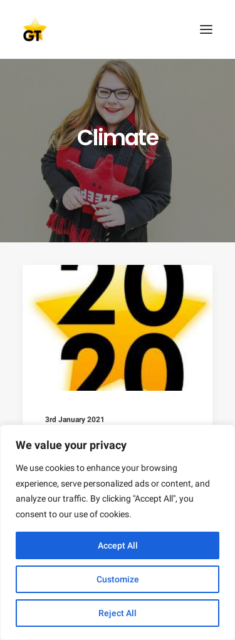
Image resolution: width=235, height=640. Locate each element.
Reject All (117, 613)
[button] (206, 29)
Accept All (118, 545)
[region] (117, 532)
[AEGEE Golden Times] (117, 29)
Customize (118, 579)
